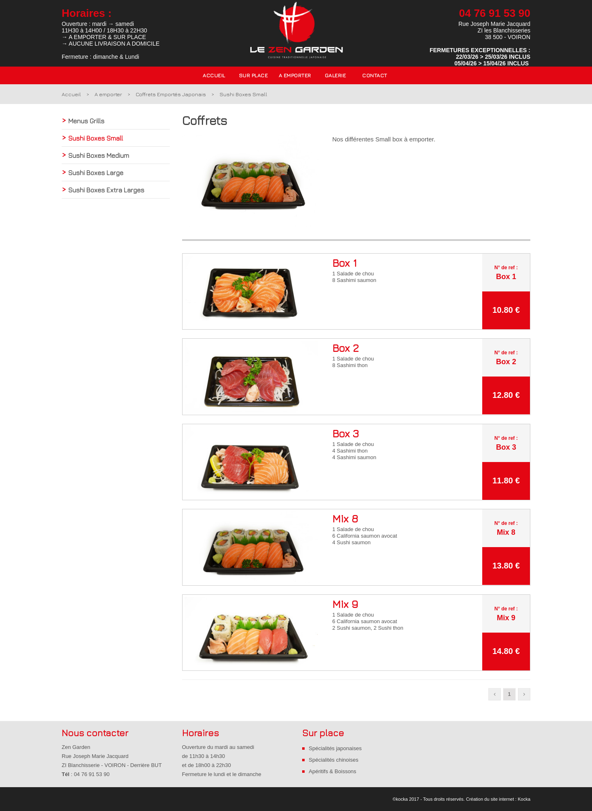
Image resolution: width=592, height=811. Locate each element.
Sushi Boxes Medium (98, 155)
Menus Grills (86, 121)
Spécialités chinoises (333, 760)
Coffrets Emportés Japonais (171, 94)
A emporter (108, 94)
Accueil (214, 75)
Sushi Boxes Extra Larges (106, 190)
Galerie (335, 75)
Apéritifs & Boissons (332, 771)
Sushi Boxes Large (95, 172)
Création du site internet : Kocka (498, 799)
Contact (374, 75)
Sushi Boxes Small (243, 94)
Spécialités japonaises (335, 748)
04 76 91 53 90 (495, 13)
